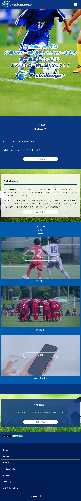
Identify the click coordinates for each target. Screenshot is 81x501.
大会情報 (6, 456)
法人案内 (6, 475)
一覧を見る (40, 159)
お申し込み (40, 422)
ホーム (5, 450)
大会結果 (6, 463)
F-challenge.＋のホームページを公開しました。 (23, 150)
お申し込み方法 (9, 469)
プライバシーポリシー (11, 488)
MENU (75, 4)
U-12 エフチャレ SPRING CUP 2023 (18, 141)
